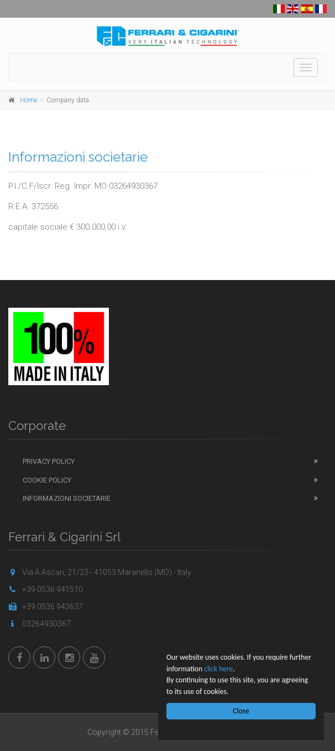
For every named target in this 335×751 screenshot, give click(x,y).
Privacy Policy (49, 461)
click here (218, 669)
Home (28, 100)
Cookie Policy (47, 480)
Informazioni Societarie (67, 498)
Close (241, 711)
